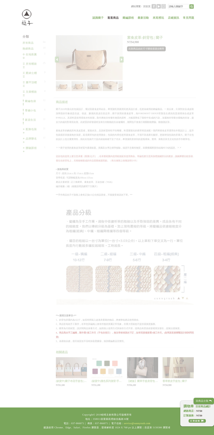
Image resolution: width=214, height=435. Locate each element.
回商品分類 (204, 401)
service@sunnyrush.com (137, 423)
